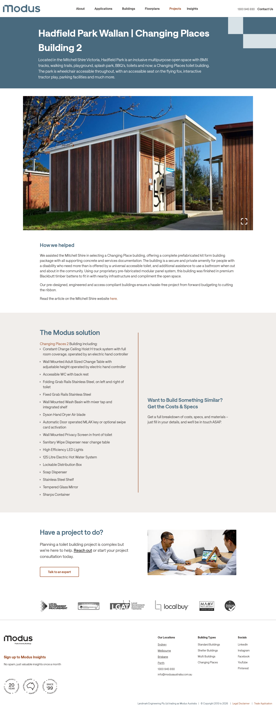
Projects (175, 9)
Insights (192, 9)
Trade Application (263, 703)
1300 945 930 (246, 9)
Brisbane (163, 657)
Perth (161, 663)
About (80, 9)
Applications (103, 9)
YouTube (243, 662)
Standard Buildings (209, 644)
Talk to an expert (59, 572)
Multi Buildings (206, 656)
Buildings (128, 9)
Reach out (83, 550)
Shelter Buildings (208, 650)
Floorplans (152, 9)
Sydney (162, 644)
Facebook (244, 656)
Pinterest (243, 668)
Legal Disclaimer (241, 703)
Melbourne (164, 650)
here (113, 299)
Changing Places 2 (54, 344)
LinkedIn (243, 644)
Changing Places (208, 662)
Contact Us (265, 9)
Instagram (244, 650)
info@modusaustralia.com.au (175, 674)
